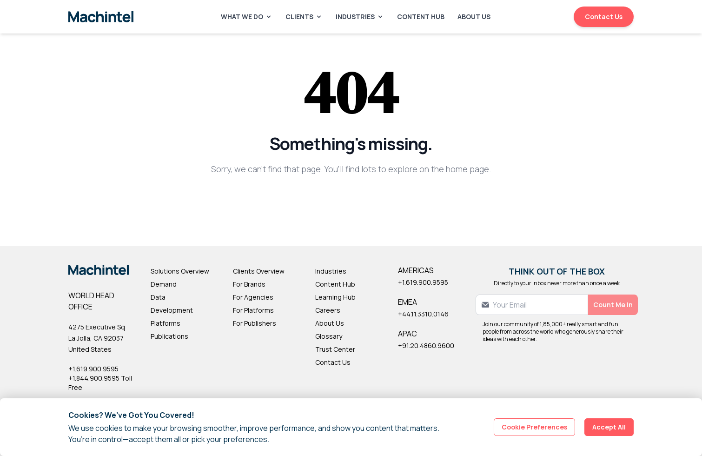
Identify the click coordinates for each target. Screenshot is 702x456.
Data (158, 297)
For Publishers (254, 323)
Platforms (165, 323)
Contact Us (604, 16)
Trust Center (335, 349)
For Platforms (253, 310)
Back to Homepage (351, 199)
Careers (327, 310)
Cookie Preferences (534, 426)
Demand (164, 284)
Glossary (328, 336)
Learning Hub (335, 297)
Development (172, 310)
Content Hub (420, 16)
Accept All (609, 426)
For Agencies (253, 297)
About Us (473, 16)
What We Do (246, 16)
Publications (169, 336)
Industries (360, 16)
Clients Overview (259, 271)
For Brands (249, 284)
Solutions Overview (180, 271)
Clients (304, 16)
